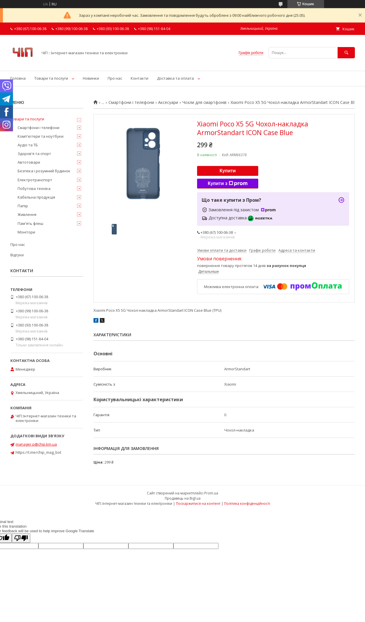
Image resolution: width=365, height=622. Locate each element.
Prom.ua (211, 493)
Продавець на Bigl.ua (183, 498)
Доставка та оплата (175, 78)
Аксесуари (168, 102)
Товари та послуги (51, 78)
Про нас (115, 78)
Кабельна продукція (36, 197)
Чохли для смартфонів (204, 102)
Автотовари (29, 162)
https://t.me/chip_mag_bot (38, 452)
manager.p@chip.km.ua (36, 444)
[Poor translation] (21, 538)
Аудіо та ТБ (28, 144)
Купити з (228, 183)
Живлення (27, 214)
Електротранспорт (35, 179)
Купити (228, 170)
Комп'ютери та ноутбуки (40, 136)
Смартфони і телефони (131, 102)
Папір (23, 205)
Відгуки (17, 254)
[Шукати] (346, 52)
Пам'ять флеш (30, 223)
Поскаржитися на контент (198, 503)
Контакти (139, 78)
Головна (18, 78)
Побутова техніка (34, 188)
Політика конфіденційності (247, 503)
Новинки (91, 78)
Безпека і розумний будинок (44, 170)
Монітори (26, 232)
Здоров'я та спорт (34, 153)
